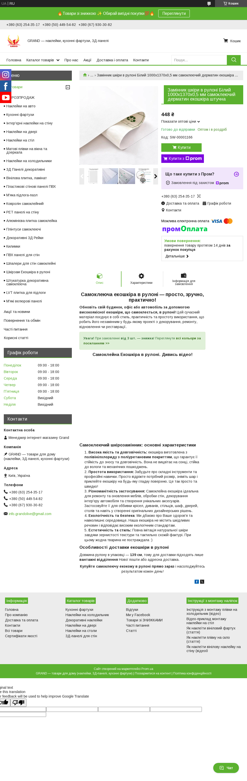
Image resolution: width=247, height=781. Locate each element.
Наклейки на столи (81, 631)
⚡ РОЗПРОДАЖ (20, 98)
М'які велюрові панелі (24, 301)
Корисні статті (16, 338)
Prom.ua (147, 669)
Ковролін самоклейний (25, 204)
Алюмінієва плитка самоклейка (31, 221)
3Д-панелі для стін (81, 636)
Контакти (141, 60)
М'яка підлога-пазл (22, 195)
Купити (184, 147)
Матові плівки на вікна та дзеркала (26, 150)
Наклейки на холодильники (29, 161)
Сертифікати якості (21, 636)
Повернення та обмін (22, 320)
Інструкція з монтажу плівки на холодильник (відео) (212, 612)
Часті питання (15, 329)
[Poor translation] (18, 703)
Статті (131, 631)
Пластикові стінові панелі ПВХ (31, 187)
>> (106, 343)
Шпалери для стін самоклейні (31, 263)
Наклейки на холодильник (87, 615)
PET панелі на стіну (22, 212)
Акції (87, 60)
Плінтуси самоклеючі (23, 229)
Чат (226, 768)
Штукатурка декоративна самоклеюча (27, 282)
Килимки (13, 246)
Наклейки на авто (21, 106)
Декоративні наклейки (84, 620)
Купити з (185, 158)
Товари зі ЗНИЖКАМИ (144, 620)
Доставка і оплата (112, 60)
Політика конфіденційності (192, 673)
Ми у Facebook (138, 615)
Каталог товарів (40, 60)
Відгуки (132, 610)
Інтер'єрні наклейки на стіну (29, 123)
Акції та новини (17, 311)
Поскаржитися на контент (153, 673)
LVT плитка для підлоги (26, 293)
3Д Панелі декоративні (25, 169)
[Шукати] (234, 60)
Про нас (71, 60)
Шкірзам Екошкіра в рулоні (28, 272)
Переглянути (174, 13)
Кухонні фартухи (20, 115)
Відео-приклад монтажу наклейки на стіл (206, 621)
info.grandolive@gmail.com (30, 514)
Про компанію (16, 615)
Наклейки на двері (21, 132)
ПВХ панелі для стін (23, 255)
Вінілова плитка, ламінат (26, 178)
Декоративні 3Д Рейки (24, 238)
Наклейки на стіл (20, 140)
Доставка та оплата (21, 620)
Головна (13, 60)
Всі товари (13, 87)
